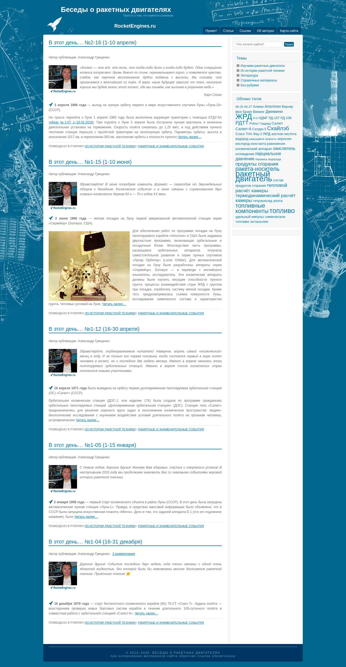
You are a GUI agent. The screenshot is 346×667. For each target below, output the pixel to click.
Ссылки (245, 31)
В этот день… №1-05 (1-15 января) (92, 445)
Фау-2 (257, 134)
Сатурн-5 (259, 129)
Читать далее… (190, 137)
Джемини (274, 111)
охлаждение (244, 154)
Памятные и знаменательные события (171, 146)
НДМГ (263, 118)
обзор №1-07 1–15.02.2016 (71, 122)
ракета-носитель (257, 169)
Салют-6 (243, 129)
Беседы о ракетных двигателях (116, 9)
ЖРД (243, 116)
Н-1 (255, 118)
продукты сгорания (256, 164)
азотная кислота (284, 134)
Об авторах (265, 31)
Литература (249, 75)
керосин (284, 139)
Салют (277, 123)
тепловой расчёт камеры (261, 187)
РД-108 (286, 118)
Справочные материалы (259, 80)
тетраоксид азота (267, 201)
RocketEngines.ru (135, 26)
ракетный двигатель (253, 176)
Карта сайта (289, 31)
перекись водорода (268, 159)
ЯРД (266, 134)
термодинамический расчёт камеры (265, 198)
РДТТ (241, 123)
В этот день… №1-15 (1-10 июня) (90, 162)
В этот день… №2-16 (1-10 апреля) (93, 42)
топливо (282, 210)
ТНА (248, 134)
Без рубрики (250, 85)
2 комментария (123, 554)
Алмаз (258, 106)
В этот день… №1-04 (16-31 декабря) (95, 542)
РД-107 (274, 118)
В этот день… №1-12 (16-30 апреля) (94, 329)
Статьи (228, 31)
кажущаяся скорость (263, 138)
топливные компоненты (251, 208)
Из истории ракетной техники (110, 146)
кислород (242, 144)
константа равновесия (268, 144)
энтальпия (259, 222)
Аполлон (273, 106)
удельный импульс (249, 217)
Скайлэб (278, 128)
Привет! (211, 31)
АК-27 (248, 106)
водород (241, 139)
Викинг (259, 112)
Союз (240, 134)
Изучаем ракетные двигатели (263, 66)
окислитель (284, 148)
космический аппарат (253, 149)
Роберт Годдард (260, 123)
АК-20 (239, 106)
